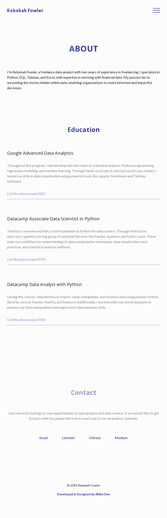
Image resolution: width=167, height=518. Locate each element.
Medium (121, 438)
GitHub (95, 438)
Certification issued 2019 (26, 259)
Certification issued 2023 (26, 193)
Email (43, 438)
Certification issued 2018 (26, 319)
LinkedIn (68, 438)
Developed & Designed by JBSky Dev (83, 494)
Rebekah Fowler (25, 10)
